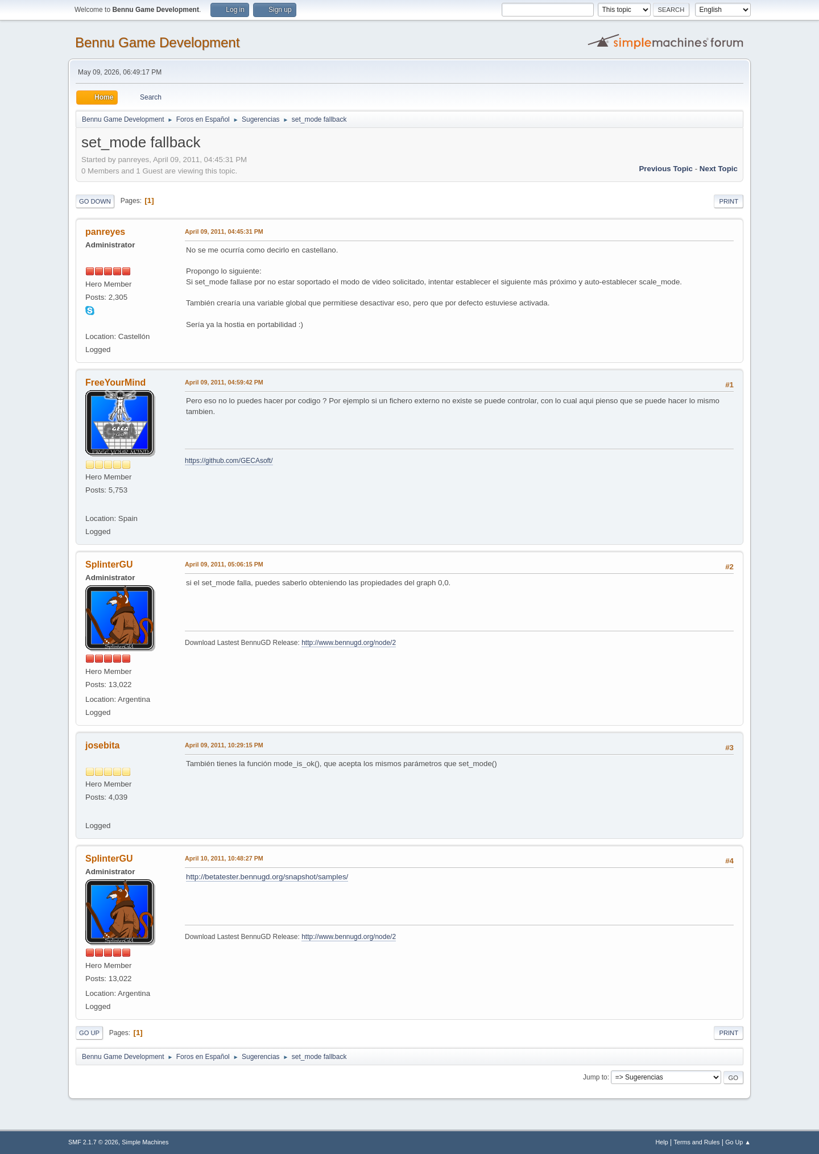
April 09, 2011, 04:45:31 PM (224, 231)
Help (662, 1142)
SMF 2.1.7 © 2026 (93, 1142)
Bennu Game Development (157, 42)
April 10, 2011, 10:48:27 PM (224, 858)
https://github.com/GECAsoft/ (229, 461)
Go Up (89, 1032)
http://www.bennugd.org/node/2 (348, 643)
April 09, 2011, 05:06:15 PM (224, 564)
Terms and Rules (697, 1142)
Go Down (95, 201)
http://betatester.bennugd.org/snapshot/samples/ (267, 876)
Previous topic (666, 168)
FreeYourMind (115, 382)
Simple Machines (145, 1142)
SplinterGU (109, 564)
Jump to (595, 1077)
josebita (102, 745)
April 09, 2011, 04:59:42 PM (224, 382)
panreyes (105, 232)
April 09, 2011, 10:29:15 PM (224, 745)
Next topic (719, 168)
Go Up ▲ (738, 1142)
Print (728, 201)
